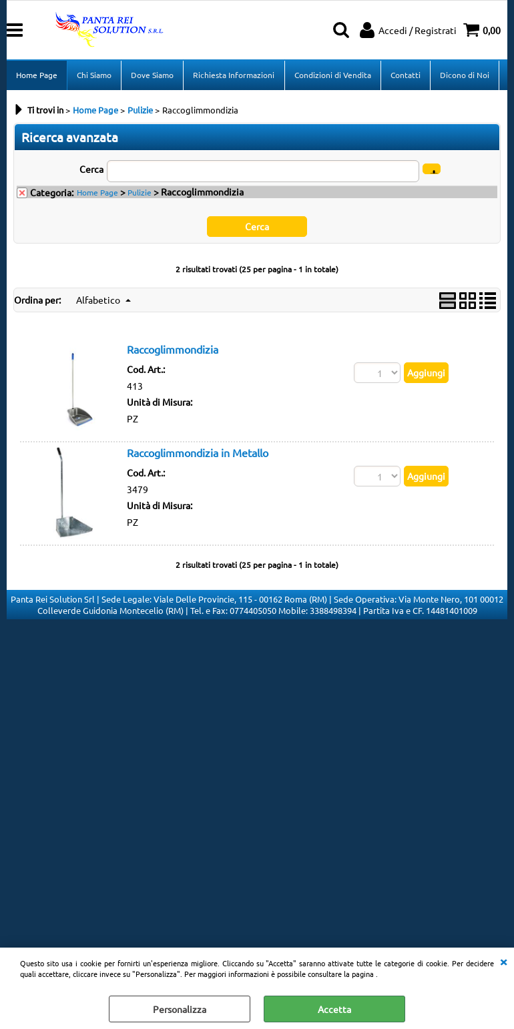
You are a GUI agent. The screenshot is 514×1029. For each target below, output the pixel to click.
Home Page (36, 75)
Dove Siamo (152, 75)
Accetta (334, 1009)
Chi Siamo (94, 75)
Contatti (405, 75)
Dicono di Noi (464, 75)
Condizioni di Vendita (332, 75)
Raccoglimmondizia (172, 350)
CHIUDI (503, 961)
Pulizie (139, 193)
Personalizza (179, 1009)
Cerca (91, 170)
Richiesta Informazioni (233, 75)
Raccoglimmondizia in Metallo (197, 453)
